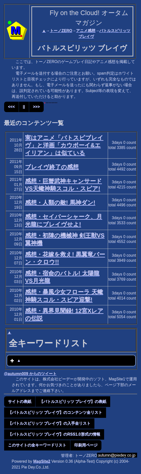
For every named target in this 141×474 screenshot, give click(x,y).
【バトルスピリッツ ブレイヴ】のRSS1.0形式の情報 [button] (54, 434)
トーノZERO (61, 31)
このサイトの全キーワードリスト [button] (37, 445)
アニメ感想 (85, 31)
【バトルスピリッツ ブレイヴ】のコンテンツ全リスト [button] (55, 412)
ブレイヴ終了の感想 (52, 167)
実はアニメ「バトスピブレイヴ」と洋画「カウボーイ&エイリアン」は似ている (64, 145)
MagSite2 (41, 461)
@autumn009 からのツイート (30, 374)
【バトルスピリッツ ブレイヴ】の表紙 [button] (72, 401)
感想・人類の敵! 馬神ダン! (60, 202)
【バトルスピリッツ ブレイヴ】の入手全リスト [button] (49, 423)
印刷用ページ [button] (86, 445)
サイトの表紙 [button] (19, 401)
